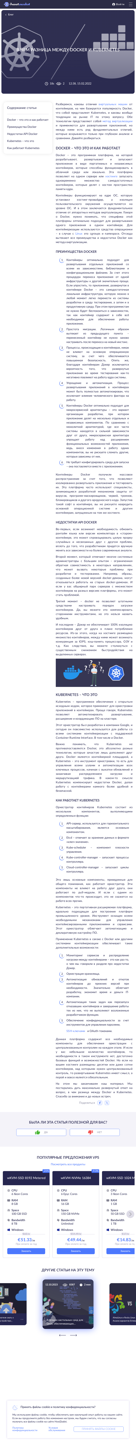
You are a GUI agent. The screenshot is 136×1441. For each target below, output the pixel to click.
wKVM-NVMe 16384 (76, 1178)
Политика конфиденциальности (24, 1429)
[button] (130, 1214)
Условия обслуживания (57, 1429)
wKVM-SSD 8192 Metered (26, 1178)
